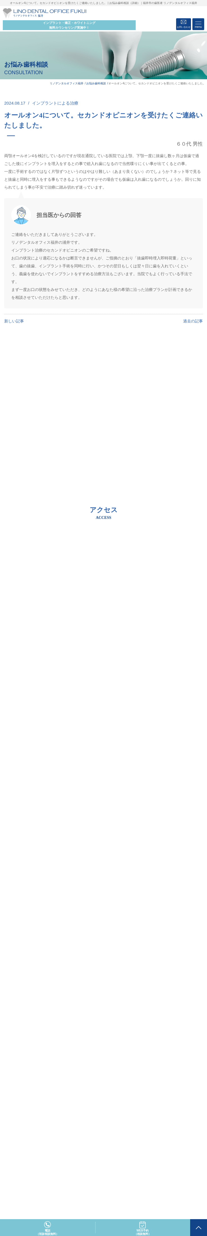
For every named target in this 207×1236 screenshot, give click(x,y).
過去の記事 (193, 321)
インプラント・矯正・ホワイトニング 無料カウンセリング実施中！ (69, 25)
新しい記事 (14, 321)
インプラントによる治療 (55, 103)
